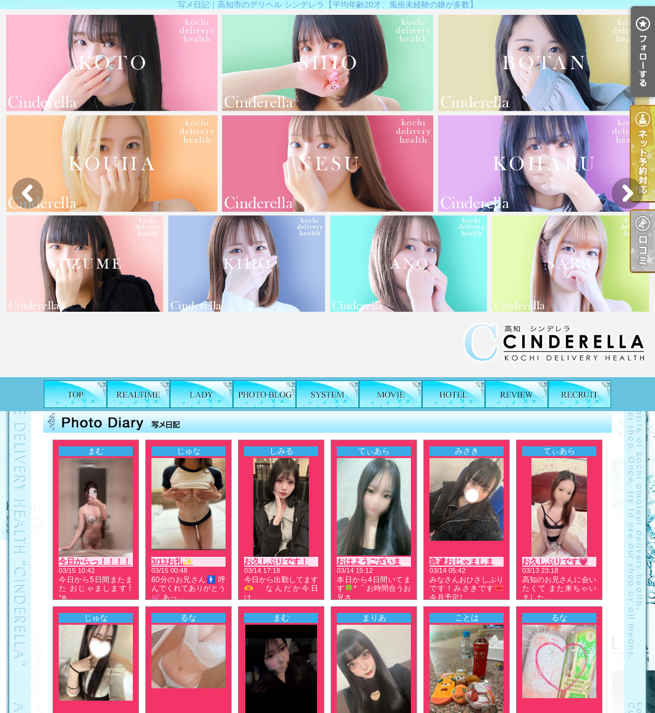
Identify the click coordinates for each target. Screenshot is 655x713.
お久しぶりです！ (276, 561)
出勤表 (138, 394)
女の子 (201, 394)
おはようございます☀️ (378, 561)
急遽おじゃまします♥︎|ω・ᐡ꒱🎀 (486, 561)
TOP (75, 394)
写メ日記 (264, 394)
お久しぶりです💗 (555, 561)
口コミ (516, 394)
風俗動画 (390, 394)
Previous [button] (27, 193)
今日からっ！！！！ (95, 561)
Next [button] (627, 193)
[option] (327, 193)
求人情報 (579, 394)
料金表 (327, 394)
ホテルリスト (453, 394)
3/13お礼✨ (172, 561)
